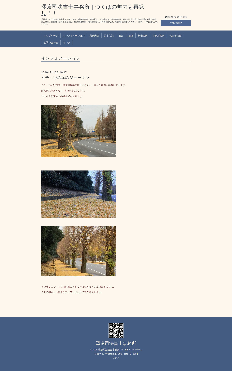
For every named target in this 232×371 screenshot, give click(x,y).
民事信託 (109, 36)
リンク (66, 42)
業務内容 (94, 36)
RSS (116, 358)
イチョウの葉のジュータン (65, 78)
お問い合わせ (176, 22)
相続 (130, 36)
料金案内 (143, 36)
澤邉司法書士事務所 (116, 343)
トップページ (51, 36)
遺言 (121, 36)
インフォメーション (74, 36)
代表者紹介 (175, 36)
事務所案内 (158, 36)
